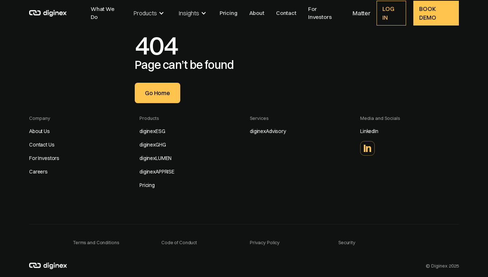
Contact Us (42, 144)
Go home (157, 93)
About (256, 12)
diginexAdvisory (268, 131)
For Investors (320, 13)
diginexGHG (152, 144)
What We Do (102, 13)
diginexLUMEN (155, 158)
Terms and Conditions (96, 242)
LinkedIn (369, 131)
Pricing (228, 12)
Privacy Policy (265, 242)
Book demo (427, 13)
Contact (286, 12)
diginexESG (152, 131)
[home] (48, 12)
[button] (149, 13)
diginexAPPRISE (156, 171)
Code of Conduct (179, 242)
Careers (38, 171)
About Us (39, 131)
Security (346, 242)
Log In (388, 13)
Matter (362, 13)
